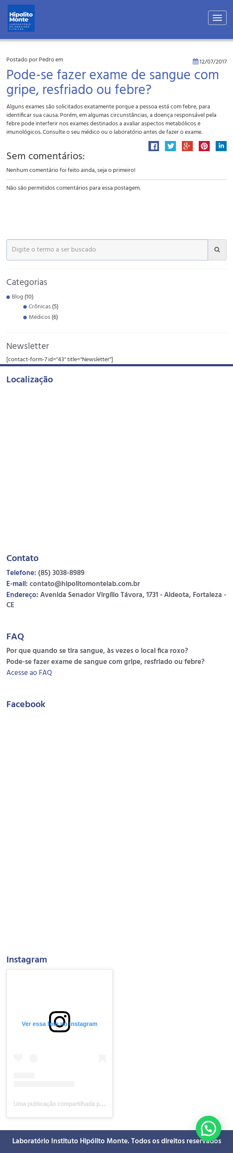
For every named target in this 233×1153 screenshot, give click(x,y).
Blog (17, 297)
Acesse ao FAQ (29, 673)
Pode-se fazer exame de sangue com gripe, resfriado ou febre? (112, 83)
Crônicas (40, 307)
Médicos (39, 317)
